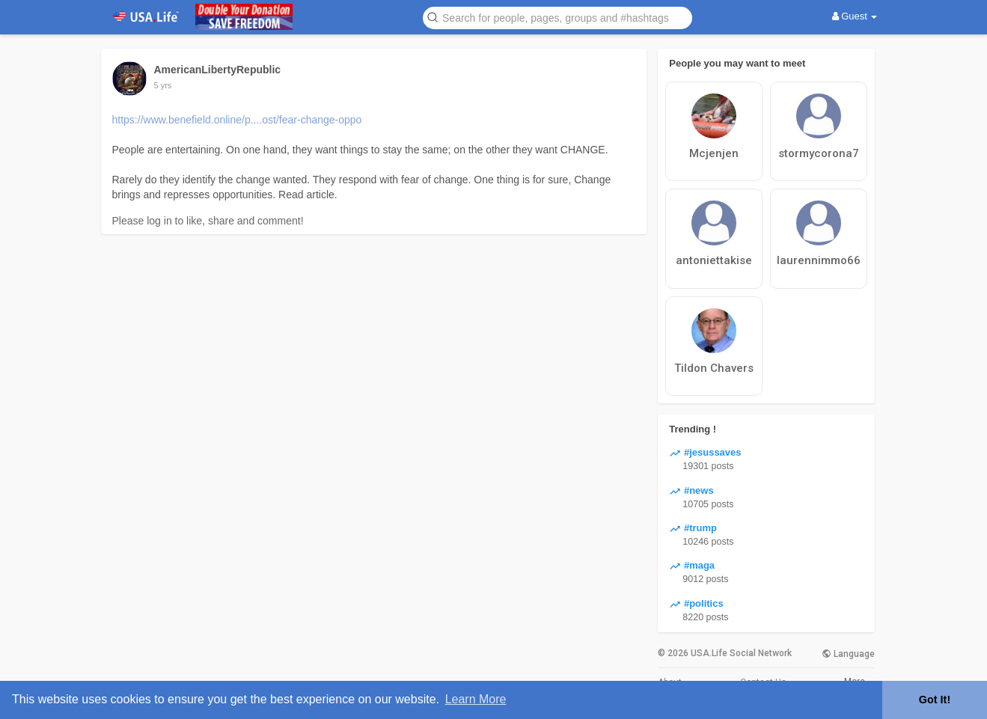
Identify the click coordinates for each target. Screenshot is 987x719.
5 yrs (163, 85)
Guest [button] (855, 16)
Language (848, 653)
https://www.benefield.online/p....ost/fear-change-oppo (237, 120)
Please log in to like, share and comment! (208, 221)
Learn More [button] (476, 699)
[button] (557, 16)
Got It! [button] (934, 700)
